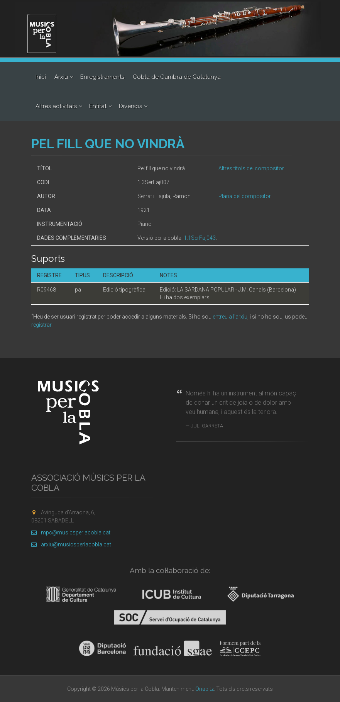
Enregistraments (102, 76)
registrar (41, 325)
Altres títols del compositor (251, 168)
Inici (41, 76)
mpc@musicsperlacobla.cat (70, 532)
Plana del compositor (244, 196)
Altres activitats (56, 106)
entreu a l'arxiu (230, 317)
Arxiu (61, 76)
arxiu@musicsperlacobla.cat (71, 544)
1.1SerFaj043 (200, 238)
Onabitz (204, 689)
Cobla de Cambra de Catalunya (177, 76)
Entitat (98, 106)
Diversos (130, 106)
